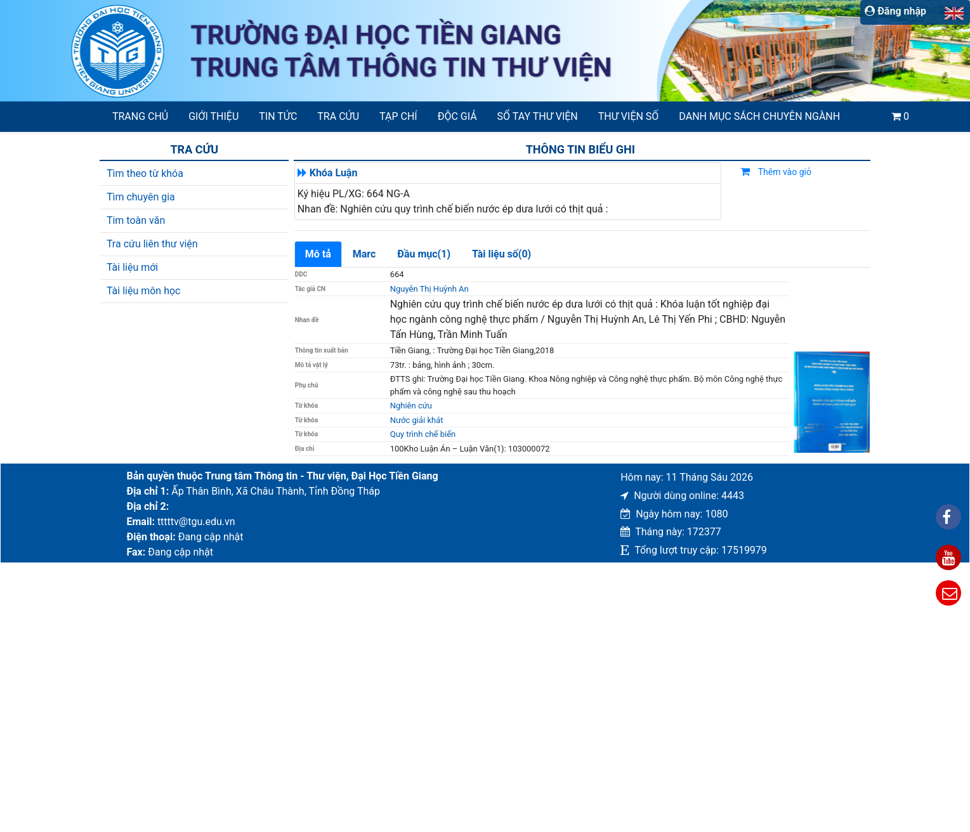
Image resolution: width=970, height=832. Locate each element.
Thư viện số (628, 116)
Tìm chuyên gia (141, 197)
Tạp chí (398, 116)
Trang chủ (140, 116)
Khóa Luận (334, 173)
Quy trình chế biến (423, 434)
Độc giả (457, 116)
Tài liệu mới (132, 267)
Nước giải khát (416, 420)
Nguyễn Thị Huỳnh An (429, 289)
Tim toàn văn (136, 220)
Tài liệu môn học (144, 291)
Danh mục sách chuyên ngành (759, 116)
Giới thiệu (213, 116)
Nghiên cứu (411, 405)
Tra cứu (338, 116)
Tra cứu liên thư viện (152, 244)
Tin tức (278, 116)
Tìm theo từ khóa (145, 173)
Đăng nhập (895, 11)
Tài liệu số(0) (501, 254)
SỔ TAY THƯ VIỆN (537, 116)
